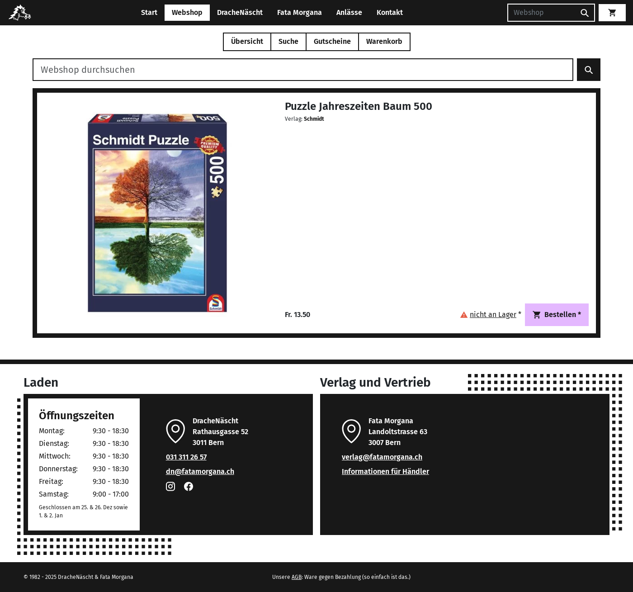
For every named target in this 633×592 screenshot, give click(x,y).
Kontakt (390, 12)
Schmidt (314, 119)
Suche (288, 41)
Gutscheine (332, 41)
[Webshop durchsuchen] (303, 69)
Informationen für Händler (385, 471)
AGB (297, 577)
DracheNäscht (240, 12)
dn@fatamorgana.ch (200, 471)
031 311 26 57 (186, 457)
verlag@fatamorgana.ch (382, 457)
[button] (490, 314)
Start (149, 12)
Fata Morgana (299, 12)
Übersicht (247, 41)
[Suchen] (541, 13)
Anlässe (349, 12)
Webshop (187, 12)
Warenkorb (384, 41)
